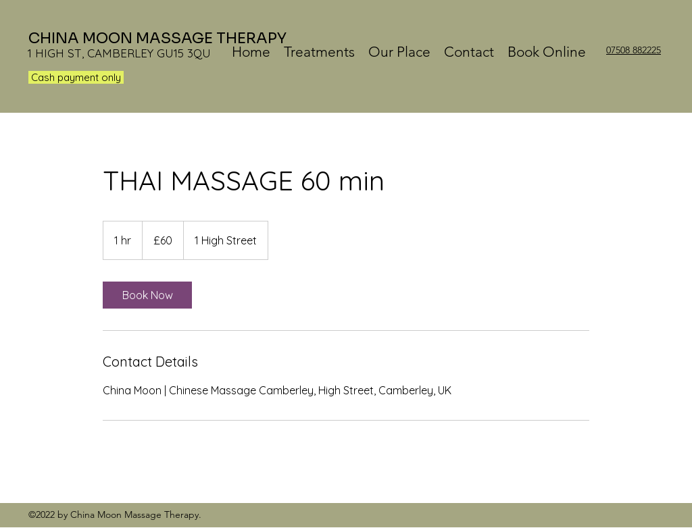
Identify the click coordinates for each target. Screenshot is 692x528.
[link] (147, 295)
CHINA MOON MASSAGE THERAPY (157, 38)
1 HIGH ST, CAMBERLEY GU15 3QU (119, 53)
